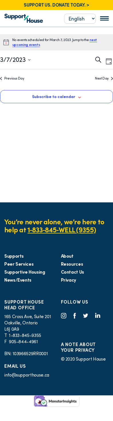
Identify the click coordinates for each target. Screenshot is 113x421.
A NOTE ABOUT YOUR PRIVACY (78, 347)
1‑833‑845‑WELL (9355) (61, 229)
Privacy (68, 280)
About (67, 256)
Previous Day (12, 78)
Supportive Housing (24, 272)
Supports (14, 256)
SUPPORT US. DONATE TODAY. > (56, 5)
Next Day (104, 78)
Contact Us (72, 272)
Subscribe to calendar (53, 96)
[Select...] (80, 19)
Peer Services (18, 264)
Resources (72, 264)
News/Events (17, 280)
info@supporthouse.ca (26, 375)
